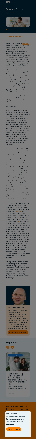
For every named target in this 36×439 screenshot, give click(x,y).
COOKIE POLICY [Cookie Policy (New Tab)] (10, 425)
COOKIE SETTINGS (13, 434)
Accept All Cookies (14, 429)
